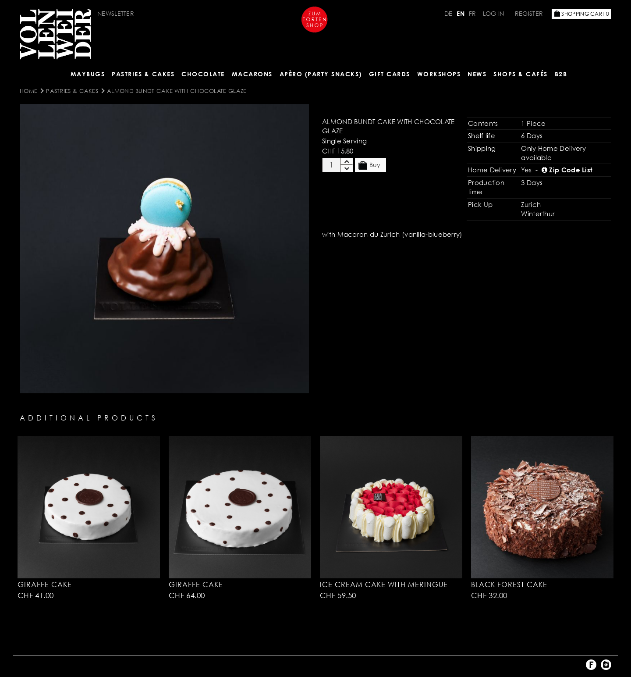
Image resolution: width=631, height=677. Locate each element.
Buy (369, 165)
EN (460, 13)
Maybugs (88, 74)
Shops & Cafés (520, 74)
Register (529, 13)
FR (472, 13)
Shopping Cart (581, 14)
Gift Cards (389, 74)
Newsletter (115, 13)
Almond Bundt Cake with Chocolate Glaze (176, 90)
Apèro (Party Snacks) (321, 74)
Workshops (439, 74)
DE (448, 13)
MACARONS (252, 74)
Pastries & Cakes (143, 74)
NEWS (477, 74)
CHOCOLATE (203, 74)
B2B (561, 74)
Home (28, 90)
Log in (493, 13)
